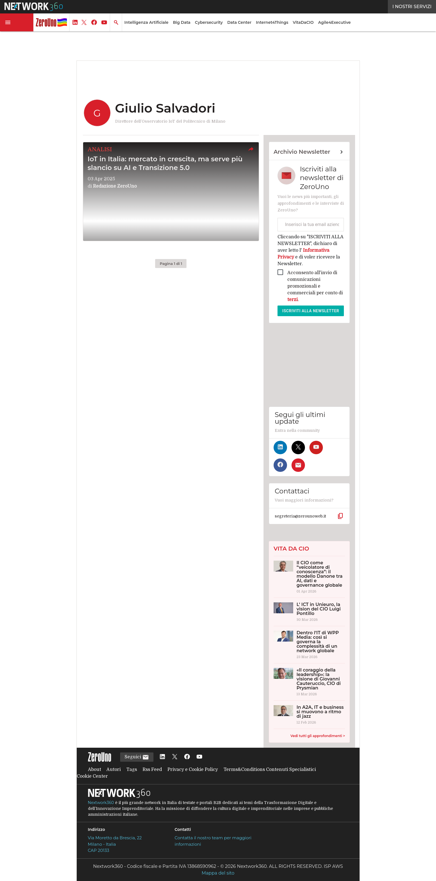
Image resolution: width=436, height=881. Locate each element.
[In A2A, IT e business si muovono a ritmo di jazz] (309, 714)
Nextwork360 (101, 802)
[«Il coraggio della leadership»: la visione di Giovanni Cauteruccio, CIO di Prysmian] (309, 682)
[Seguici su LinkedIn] (280, 447)
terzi (292, 299)
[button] (17, 22)
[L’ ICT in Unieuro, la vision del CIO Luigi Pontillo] (309, 611)
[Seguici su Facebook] (280, 465)
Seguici (137, 757)
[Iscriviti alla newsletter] (298, 465)
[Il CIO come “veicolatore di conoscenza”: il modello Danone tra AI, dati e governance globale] (309, 577)
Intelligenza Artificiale (146, 22)
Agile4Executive (334, 22)
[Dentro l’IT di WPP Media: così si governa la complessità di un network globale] (309, 645)
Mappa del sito (218, 873)
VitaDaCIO (303, 22)
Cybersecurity (209, 22)
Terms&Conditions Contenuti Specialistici (269, 769)
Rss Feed (152, 769)
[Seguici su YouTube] (316, 447)
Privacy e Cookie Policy (192, 769)
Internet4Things (272, 22)
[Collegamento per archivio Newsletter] (309, 152)
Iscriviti (310, 311)
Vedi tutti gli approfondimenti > (317, 736)
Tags (131, 769)
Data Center (239, 22)
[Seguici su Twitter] (298, 447)
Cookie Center (92, 776)
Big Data (182, 22)
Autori (113, 769)
